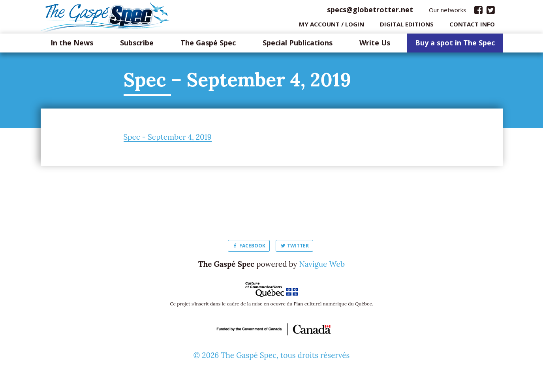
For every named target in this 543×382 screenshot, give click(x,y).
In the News (72, 45)
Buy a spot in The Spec (455, 45)
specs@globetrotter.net (370, 11)
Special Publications (298, 45)
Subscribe (137, 45)
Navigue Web (322, 266)
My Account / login (331, 26)
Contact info (472, 26)
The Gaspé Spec (208, 45)
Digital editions (407, 26)
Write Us (374, 45)
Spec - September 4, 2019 (168, 139)
